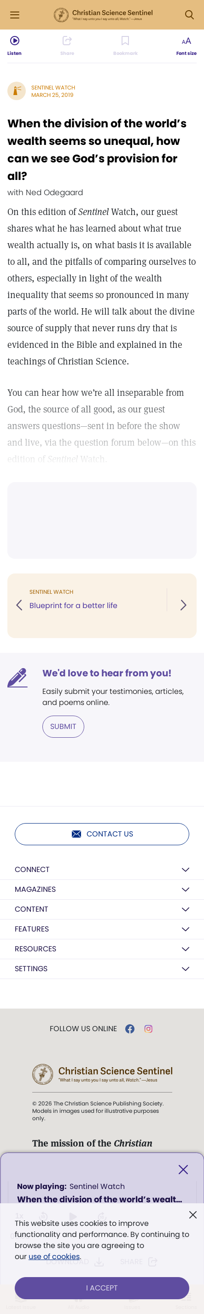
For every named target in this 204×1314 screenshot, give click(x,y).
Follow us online (83, 1029)
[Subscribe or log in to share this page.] (67, 46)
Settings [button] (31, 968)
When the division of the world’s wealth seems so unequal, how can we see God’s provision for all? (97, 150)
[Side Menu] (15, 15)
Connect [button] (32, 869)
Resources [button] (35, 949)
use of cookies (54, 1256)
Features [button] (32, 929)
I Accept (102, 1288)
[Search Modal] (189, 15)
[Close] (183, 1170)
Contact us (102, 834)
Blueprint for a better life (73, 605)
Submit (63, 726)
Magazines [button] (35, 889)
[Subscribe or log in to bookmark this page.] (125, 46)
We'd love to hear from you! (107, 673)
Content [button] (31, 909)
